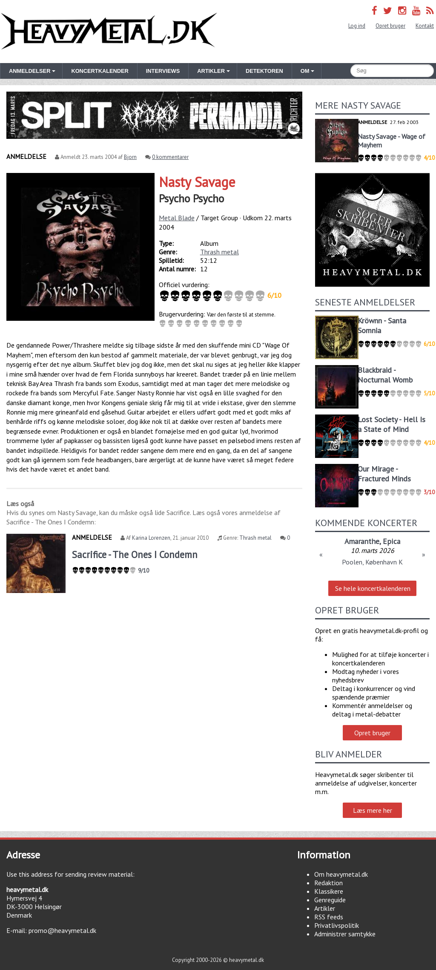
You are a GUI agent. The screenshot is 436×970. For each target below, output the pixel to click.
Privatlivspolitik (336, 925)
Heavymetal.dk (109, 31)
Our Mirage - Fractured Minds (384, 474)
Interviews (163, 71)
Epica (391, 541)
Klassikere (328, 891)
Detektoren (264, 71)
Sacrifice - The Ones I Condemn (135, 554)
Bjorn (130, 157)
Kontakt (425, 25)
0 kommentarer (170, 157)
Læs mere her (372, 810)
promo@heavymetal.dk (62, 930)
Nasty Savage (197, 182)
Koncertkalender (99, 71)
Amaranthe (361, 541)
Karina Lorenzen (151, 537)
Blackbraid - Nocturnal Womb (385, 375)
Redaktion (328, 882)
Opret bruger (390, 25)
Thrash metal (219, 252)
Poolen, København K (372, 562)
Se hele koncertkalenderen (372, 588)
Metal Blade (177, 217)
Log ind (356, 25)
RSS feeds (328, 916)
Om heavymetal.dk (341, 874)
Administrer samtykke (345, 934)
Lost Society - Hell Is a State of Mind (391, 424)
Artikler (324, 908)
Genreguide (330, 899)
